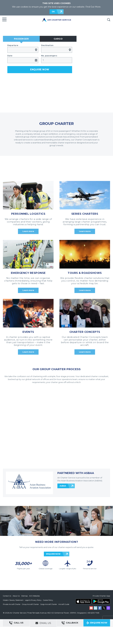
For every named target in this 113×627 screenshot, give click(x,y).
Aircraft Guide (64, 604)
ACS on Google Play (101, 601)
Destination (47, 45)
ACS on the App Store (83, 601)
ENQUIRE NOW (53, 554)
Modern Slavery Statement (13, 600)
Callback (70, 623)
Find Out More (92, 6)
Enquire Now (96, 623)
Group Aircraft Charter (30, 604)
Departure (12, 45)
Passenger (21, 38)
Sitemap (25, 596)
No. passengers (49, 56)
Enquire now (39, 69)
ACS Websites (35, 596)
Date (9, 56)
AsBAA (63, 486)
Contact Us (7, 596)
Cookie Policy (49, 600)
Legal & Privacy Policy (33, 600)
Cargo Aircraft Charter (49, 604)
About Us (16, 596)
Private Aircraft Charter (12, 604)
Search (108, 19)
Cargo (58, 38)
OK (53, 11)
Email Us (43, 623)
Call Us (16, 623)
